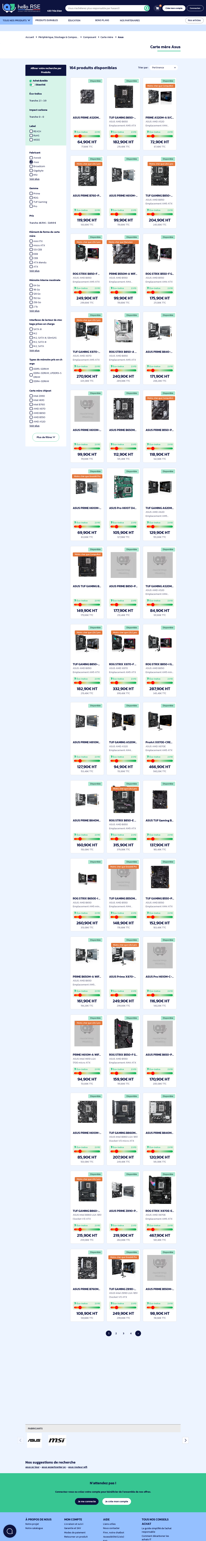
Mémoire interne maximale (45, 280)
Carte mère (107, 37)
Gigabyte (37, 171)
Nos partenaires (129, 20)
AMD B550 (37, 417)
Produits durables (47, 20)
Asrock (35, 158)
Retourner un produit (75, 1536)
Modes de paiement (74, 1532)
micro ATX (37, 245)
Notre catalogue (33, 1528)
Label (32, 126)
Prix (31, 216)
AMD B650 (38, 413)
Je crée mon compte (117, 1501)
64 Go (35, 285)
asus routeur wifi (79, 1467)
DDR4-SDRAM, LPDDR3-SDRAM (45, 375)
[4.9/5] (58, 8)
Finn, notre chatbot (113, 1532)
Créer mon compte (175, 8)
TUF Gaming (40, 202)
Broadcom (37, 166)
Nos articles (195, 20)
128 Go (35, 294)
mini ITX (36, 241)
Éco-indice (35, 94)
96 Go (35, 290)
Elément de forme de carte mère (45, 234)
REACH (35, 131)
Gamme (33, 188)
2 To (34, 307)
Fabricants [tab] (35, 1428)
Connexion (195, 8)
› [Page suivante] (138, 1333)
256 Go (35, 302)
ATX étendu (38, 262)
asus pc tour (32, 1467)
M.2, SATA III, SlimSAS (43, 338)
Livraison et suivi (72, 1524)
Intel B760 (37, 404)
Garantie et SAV (72, 1528)
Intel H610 (37, 400)
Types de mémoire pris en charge (45, 362)
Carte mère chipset (40, 391)
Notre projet (31, 1524)
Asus (36, 162)
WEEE (35, 140)
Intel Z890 (37, 396)
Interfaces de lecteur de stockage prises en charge (45, 322)
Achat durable (45, 83)
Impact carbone (38, 110)
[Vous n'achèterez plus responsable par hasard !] (110, 8)
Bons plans (102, 20)
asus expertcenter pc (54, 1467)
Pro (33, 206)
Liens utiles (109, 1524)
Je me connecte (86, 1501)
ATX (34, 267)
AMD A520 (38, 422)
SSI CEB (36, 249)
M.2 (33, 333)
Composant (90, 37)
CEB (34, 258)
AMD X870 (38, 409)
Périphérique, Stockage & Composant (60, 37)
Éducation (74, 20)
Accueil (29, 37)
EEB (34, 254)
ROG (34, 198)
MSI (35, 175)
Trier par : (142, 67)
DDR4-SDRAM (39, 381)
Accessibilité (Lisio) (113, 1536)
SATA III (36, 329)
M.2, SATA (37, 346)
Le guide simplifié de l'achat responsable (156, 1530)
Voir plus (34, 179)
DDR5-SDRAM (39, 369)
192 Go (35, 298)
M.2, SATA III (38, 342)
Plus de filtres (45, 437)
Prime (35, 193)
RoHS (35, 135)
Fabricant (35, 153)
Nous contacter (111, 1528)
